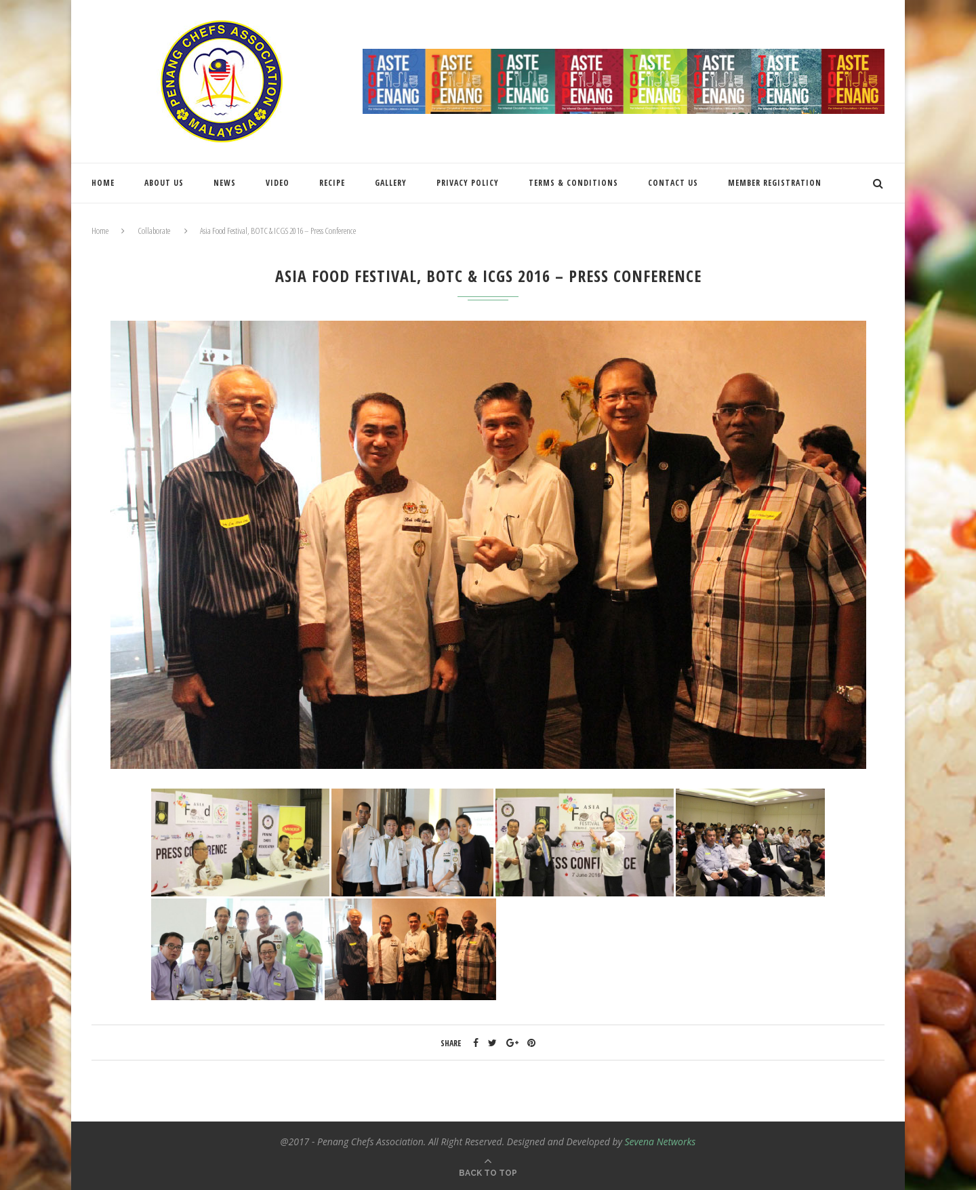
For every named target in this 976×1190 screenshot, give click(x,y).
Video (277, 183)
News (225, 183)
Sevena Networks (660, 1141)
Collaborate (154, 230)
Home (103, 183)
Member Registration (774, 183)
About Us (164, 183)
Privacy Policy (467, 183)
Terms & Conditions (573, 183)
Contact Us (673, 183)
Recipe (332, 183)
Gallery (391, 183)
